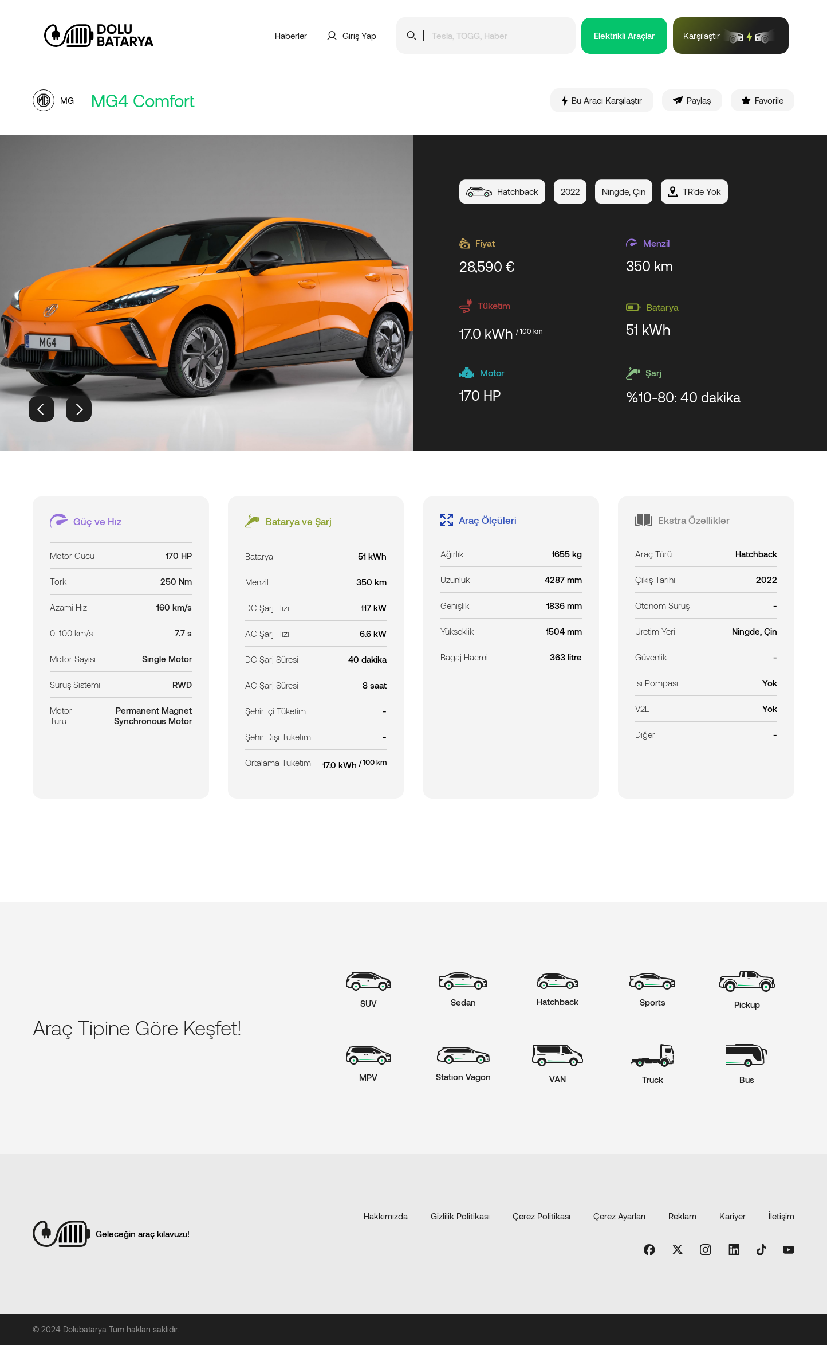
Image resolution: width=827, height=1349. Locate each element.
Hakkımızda (386, 1219)
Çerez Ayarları (619, 1219)
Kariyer (732, 1219)
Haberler (291, 35)
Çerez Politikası (541, 1219)
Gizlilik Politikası (460, 1219)
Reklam (682, 1219)
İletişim (781, 1219)
